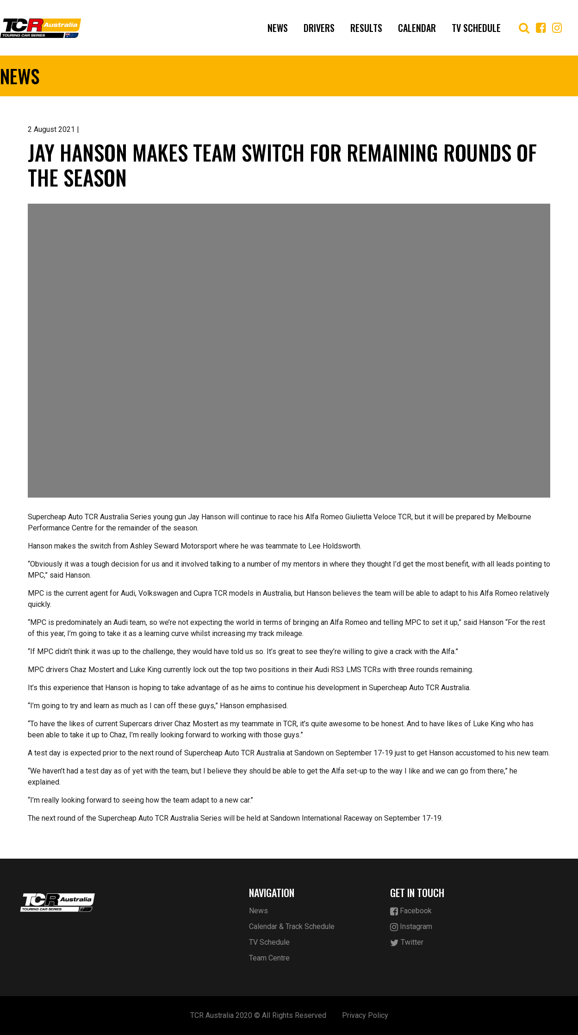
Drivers (319, 28)
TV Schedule (476, 28)
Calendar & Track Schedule (292, 926)
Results (366, 28)
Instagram (411, 927)
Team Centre (269, 958)
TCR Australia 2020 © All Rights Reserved (258, 1015)
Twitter (406, 943)
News (277, 28)
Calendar (417, 28)
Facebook (411, 911)
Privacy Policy (365, 1015)
